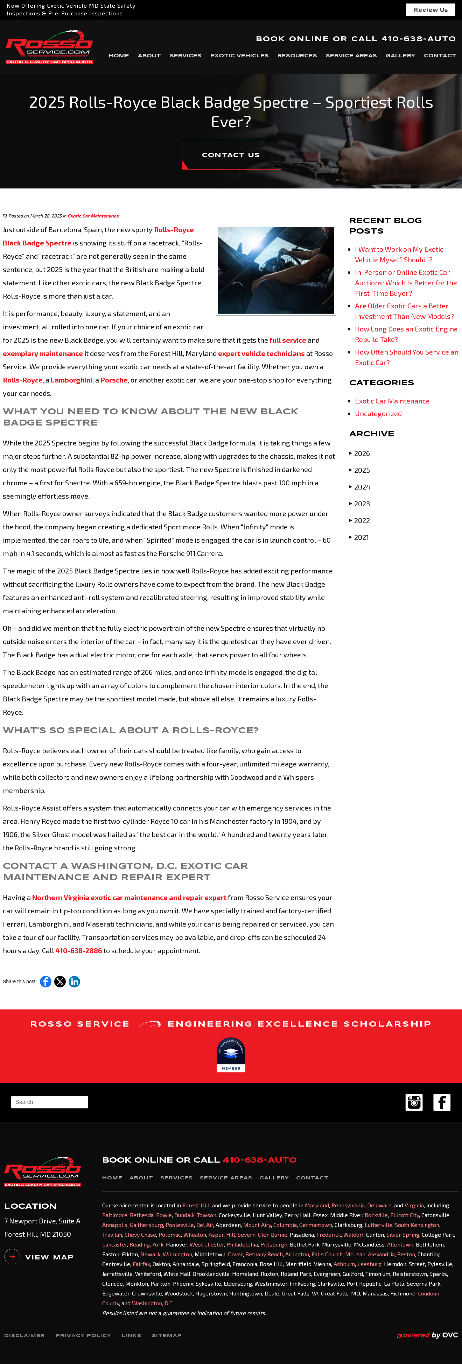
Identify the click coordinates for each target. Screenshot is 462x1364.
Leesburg (369, 1264)
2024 (359, 486)
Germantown (315, 1224)
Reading (140, 1244)
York (157, 1244)
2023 (359, 503)
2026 (359, 453)
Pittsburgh (273, 1244)
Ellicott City (404, 1215)
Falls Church (327, 1254)
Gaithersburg (146, 1224)
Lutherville (378, 1224)
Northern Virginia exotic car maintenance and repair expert (128, 897)
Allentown (400, 1244)
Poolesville (180, 1224)
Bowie (164, 1215)
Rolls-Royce (23, 380)
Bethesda (142, 1215)
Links (131, 1336)
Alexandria (381, 1254)
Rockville (376, 1215)
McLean (355, 1254)
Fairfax (141, 1264)
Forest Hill (196, 1205)
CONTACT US (231, 155)
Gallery (400, 55)
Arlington (297, 1254)
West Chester (207, 1244)
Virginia (414, 1205)
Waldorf (353, 1234)
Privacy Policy (83, 1336)
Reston (406, 1254)
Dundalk (184, 1215)
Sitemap (167, 1336)
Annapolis (114, 1224)
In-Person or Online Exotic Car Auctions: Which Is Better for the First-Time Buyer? (406, 282)
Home (119, 55)
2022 (359, 520)
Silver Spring (402, 1234)
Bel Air (204, 1224)
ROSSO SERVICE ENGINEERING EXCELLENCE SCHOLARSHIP (231, 1024)
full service (287, 340)
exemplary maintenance (43, 353)
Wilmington (177, 1254)
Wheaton (194, 1234)
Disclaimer (24, 1336)
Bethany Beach (264, 1254)
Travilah (112, 1234)
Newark (150, 1254)
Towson (206, 1215)
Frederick (328, 1234)
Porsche (113, 380)
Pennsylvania (348, 1205)
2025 (359, 469)
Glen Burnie (272, 1234)
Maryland (317, 1205)
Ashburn (344, 1264)
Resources (297, 55)
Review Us (431, 9)
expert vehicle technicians (261, 353)
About (149, 55)
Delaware (379, 1205)
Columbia (285, 1224)
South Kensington (417, 1224)
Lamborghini (70, 380)
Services (186, 55)
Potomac (170, 1234)
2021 (359, 536)
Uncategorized (378, 413)
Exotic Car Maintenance (93, 216)
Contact (440, 55)
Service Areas (351, 55)
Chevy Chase (140, 1234)
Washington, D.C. (153, 1303)
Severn (246, 1234)
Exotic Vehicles (239, 55)
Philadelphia (242, 1244)
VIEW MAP (39, 1259)
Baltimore (114, 1215)
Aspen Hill (222, 1234)
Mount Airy (257, 1224)
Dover (235, 1254)
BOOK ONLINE (292, 39)
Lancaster (114, 1244)
